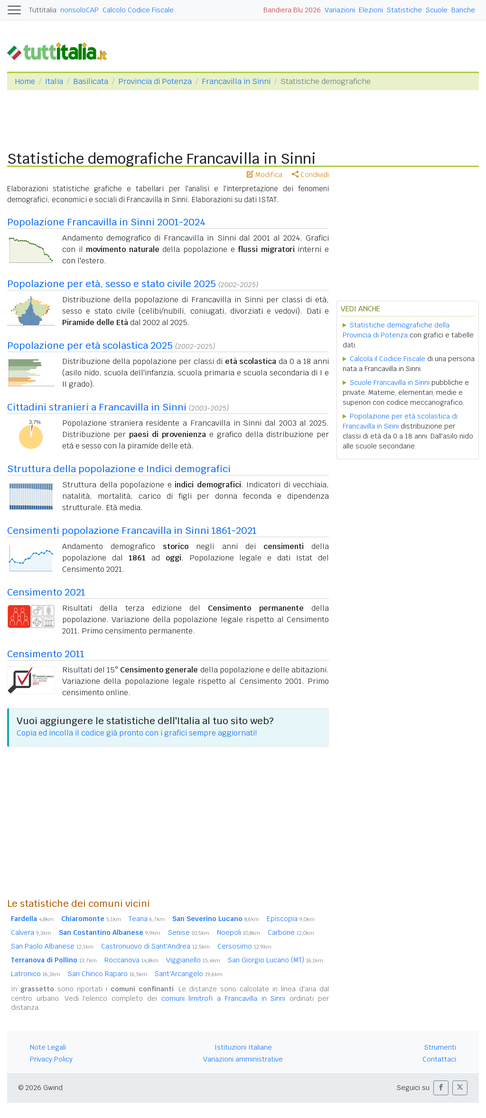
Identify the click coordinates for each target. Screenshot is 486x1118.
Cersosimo (244, 946)
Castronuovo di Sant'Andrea (155, 946)
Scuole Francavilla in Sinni (390, 382)
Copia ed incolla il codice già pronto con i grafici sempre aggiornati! (137, 733)
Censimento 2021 (46, 592)
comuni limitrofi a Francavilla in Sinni (223, 998)
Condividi (310, 174)
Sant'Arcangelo (189, 973)
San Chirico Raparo (107, 973)
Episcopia (291, 918)
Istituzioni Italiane (243, 1047)
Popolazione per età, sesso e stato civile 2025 (111, 284)
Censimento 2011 (45, 654)
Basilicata (90, 81)
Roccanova (131, 960)
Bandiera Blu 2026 (292, 10)
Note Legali (48, 1047)
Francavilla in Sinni (236, 81)
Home (25, 81)
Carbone (291, 932)
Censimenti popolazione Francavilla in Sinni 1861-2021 (132, 530)
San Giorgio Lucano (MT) (275, 960)
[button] (441, 1088)
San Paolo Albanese (52, 946)
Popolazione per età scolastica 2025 (90, 345)
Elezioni (371, 10)
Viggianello (193, 960)
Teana (147, 918)
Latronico (35, 973)
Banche (463, 10)
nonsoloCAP (79, 10)
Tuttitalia (42, 10)
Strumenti (440, 1047)
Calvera (31, 932)
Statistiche (404, 10)
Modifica (264, 174)
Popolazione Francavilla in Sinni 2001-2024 (106, 222)
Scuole (437, 10)
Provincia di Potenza (155, 81)
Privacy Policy (51, 1059)
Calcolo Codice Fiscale (138, 10)
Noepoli (238, 932)
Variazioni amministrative (243, 1059)
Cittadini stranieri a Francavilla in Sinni (97, 407)
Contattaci (439, 1059)
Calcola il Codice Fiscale (387, 358)
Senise (188, 932)
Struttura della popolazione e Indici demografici (119, 469)
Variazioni (340, 10)
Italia (54, 81)
